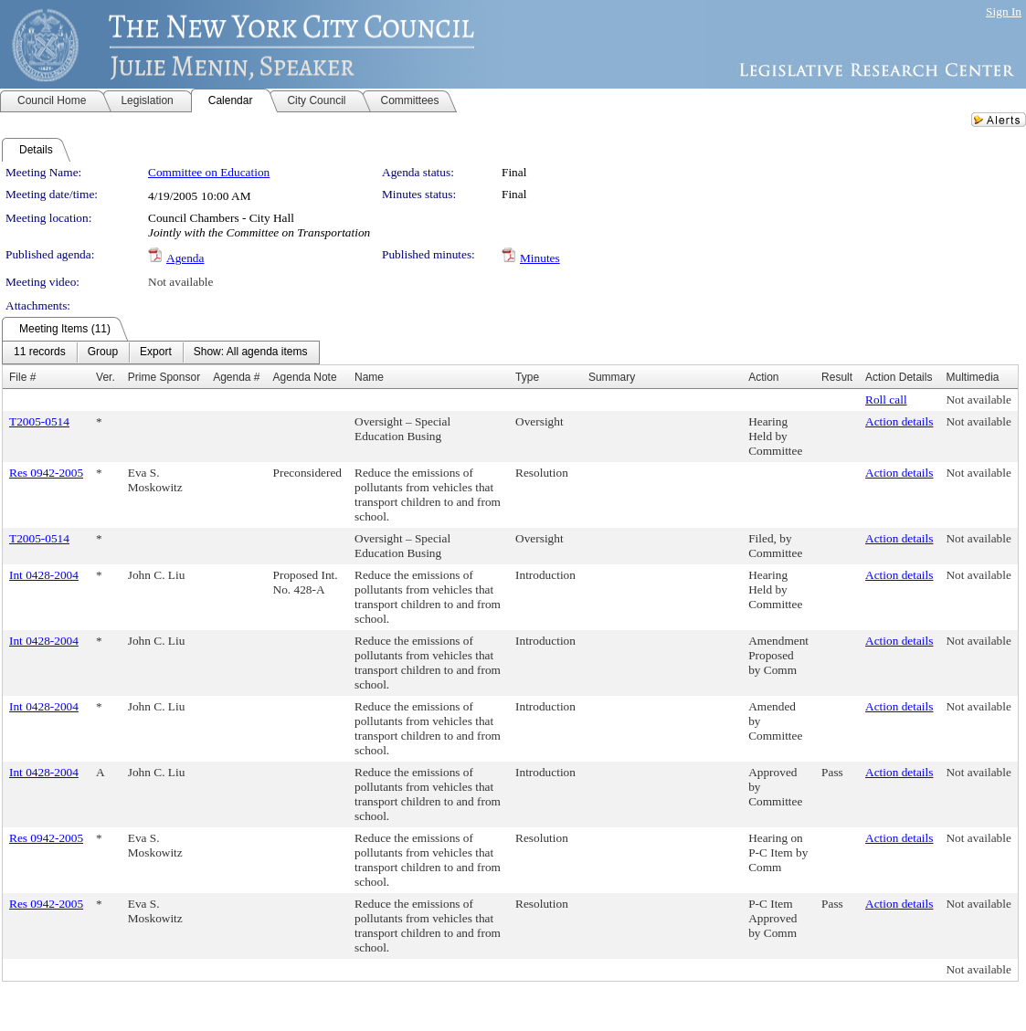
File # (22, 377)
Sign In (1003, 11)
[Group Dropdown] (103, 352)
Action (763, 377)
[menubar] (161, 352)
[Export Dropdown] (156, 352)
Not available (180, 282)
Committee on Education (209, 172)
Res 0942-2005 (46, 472)
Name (369, 377)
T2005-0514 (39, 421)
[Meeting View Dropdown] (251, 352)
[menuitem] (40, 352)
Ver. (105, 377)
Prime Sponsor (164, 377)
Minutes (540, 258)
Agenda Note (305, 377)
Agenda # (236, 377)
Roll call (886, 399)
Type (527, 377)
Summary (611, 377)
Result (836, 377)
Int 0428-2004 (44, 575)
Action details (899, 421)
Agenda (185, 258)
